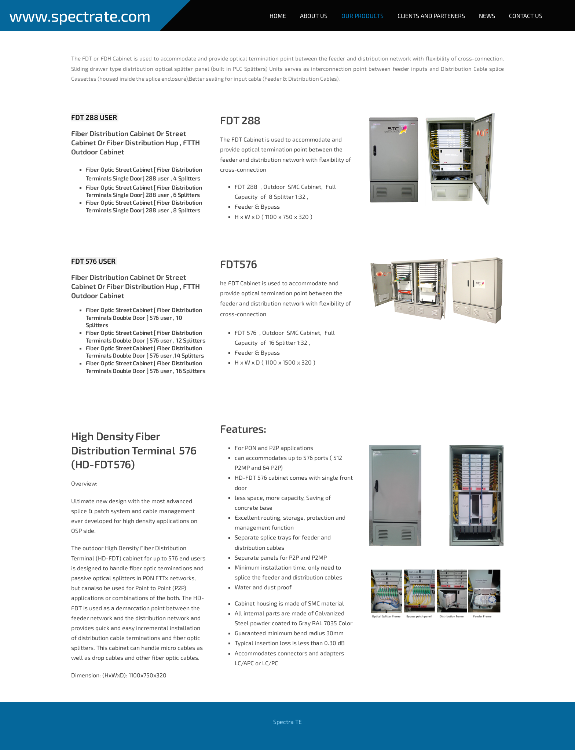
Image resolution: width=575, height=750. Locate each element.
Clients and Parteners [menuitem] (431, 15)
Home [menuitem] (278, 15)
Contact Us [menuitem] (525, 15)
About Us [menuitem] (313, 15)
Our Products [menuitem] (362, 15)
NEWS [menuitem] (487, 15)
